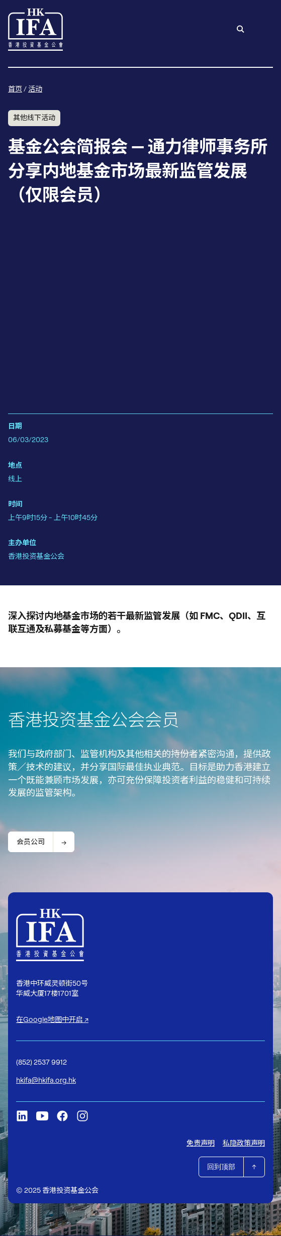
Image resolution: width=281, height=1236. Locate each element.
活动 (35, 88)
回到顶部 (221, 1167)
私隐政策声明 (244, 1143)
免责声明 (200, 1143)
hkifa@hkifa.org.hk (46, 1080)
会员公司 (31, 842)
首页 (15, 88)
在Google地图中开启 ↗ (52, 1019)
